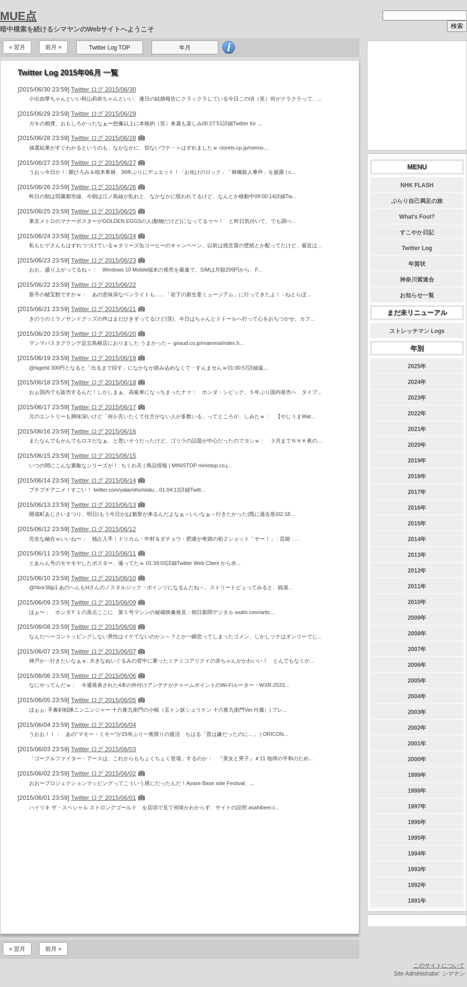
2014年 (417, 539)
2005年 (417, 680)
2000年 (417, 759)
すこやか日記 (417, 232)
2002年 (417, 728)
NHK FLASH (416, 185)
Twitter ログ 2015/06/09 (103, 602)
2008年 (417, 633)
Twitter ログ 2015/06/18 (103, 382)
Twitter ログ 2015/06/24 (103, 236)
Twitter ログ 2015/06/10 (103, 578)
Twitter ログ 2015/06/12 (103, 529)
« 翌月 (17, 47)
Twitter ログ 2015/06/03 (103, 749)
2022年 (417, 413)
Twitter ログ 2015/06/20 (103, 333)
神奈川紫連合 (417, 279)
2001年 (417, 743)
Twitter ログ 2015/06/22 (103, 284)
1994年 (417, 853)
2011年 (417, 586)
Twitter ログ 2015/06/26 (103, 187)
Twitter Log (417, 248)
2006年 (417, 665)
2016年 (417, 507)
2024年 (417, 382)
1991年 (417, 900)
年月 (185, 47)
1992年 (417, 885)
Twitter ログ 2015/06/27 (103, 162)
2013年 (417, 555)
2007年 (417, 649)
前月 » (53, 47)
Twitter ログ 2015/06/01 (103, 797)
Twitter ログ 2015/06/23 (103, 260)
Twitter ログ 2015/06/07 (103, 651)
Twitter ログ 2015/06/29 (103, 113)
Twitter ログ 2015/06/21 (103, 308)
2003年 (417, 712)
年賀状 (417, 264)
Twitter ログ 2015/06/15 (103, 455)
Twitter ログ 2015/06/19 (103, 358)
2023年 (417, 397)
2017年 (417, 492)
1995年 (417, 838)
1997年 (417, 806)
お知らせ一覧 (417, 295)
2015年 (417, 523)
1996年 (417, 822)
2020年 (417, 445)
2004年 (417, 696)
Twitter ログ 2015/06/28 (103, 137)
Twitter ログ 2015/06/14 (103, 480)
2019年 (417, 460)
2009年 (417, 617)
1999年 (417, 775)
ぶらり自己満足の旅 (417, 201)
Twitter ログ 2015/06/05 (103, 700)
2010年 (417, 602)
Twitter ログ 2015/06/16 (103, 431)
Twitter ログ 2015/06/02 (103, 773)
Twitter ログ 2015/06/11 (103, 553)
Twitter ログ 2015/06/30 (103, 89)
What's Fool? (417, 216)
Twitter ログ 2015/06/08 (103, 626)
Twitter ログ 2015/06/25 (103, 211)
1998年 (417, 790)
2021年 (417, 429)
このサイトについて (439, 965)
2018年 (417, 476)
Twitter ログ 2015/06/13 (103, 504)
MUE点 (18, 16)
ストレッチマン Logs (417, 331)
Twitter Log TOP (109, 47)
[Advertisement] (179, 874)
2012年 (417, 570)
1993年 (417, 869)
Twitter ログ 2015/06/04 (103, 724)
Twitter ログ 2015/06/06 (103, 675)
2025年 (417, 366)
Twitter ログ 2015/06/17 (103, 407)
